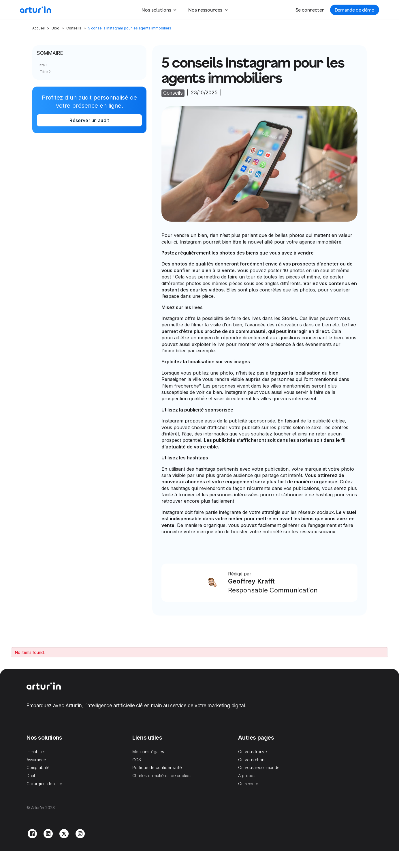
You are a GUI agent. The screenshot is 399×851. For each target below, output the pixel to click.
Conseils (73, 28)
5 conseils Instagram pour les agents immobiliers (129, 28)
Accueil (38, 28)
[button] (159, 10)
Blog (55, 28)
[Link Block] (260, 583)
